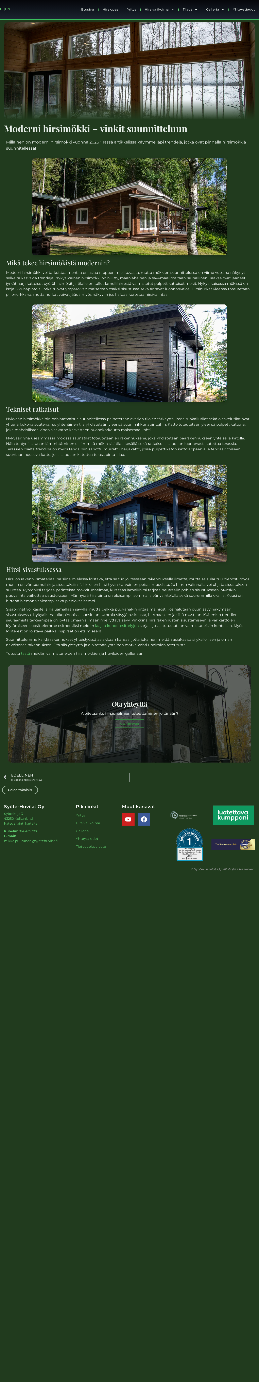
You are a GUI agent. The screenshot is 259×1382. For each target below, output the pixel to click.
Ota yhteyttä (129, 725)
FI (2, 9)
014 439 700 (28, 832)
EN (8, 9)
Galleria (215, 9)
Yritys (131, 9)
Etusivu (87, 9)
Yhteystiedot (244, 9)
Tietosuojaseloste (91, 847)
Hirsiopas (111, 9)
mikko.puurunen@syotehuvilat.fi (31, 842)
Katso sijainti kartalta (20, 824)
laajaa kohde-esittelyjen (117, 626)
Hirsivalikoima (159, 9)
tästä (25, 653)
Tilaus (190, 9)
